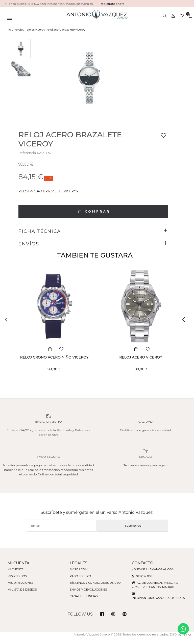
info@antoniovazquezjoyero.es (158, 598)
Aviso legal (79, 569)
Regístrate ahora (112, 4)
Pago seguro (80, 576)
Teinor (186, 634)
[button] (7, 319)
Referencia (27, 153)
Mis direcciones (20, 582)
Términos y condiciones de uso (95, 582)
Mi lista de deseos (22, 589)
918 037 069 (142, 576)
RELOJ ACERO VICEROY (140, 357)
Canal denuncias (84, 596)
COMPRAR (93, 211)
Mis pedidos (17, 576)
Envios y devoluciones (88, 589)
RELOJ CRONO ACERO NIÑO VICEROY (54, 357)
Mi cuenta (15, 569)
